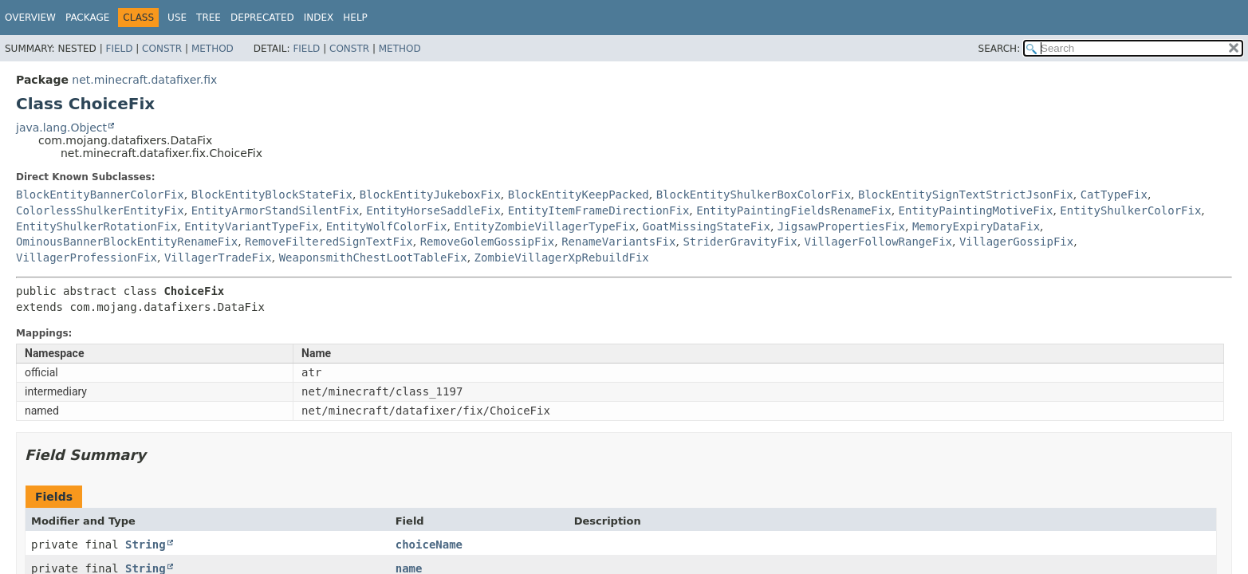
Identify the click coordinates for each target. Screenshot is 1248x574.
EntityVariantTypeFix (251, 226)
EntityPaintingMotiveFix (976, 210)
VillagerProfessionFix (86, 257)
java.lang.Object (61, 127)
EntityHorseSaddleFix (433, 210)
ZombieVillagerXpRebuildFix (561, 257)
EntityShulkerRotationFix (96, 226)
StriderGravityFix (740, 241)
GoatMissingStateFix (706, 226)
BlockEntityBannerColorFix (100, 194)
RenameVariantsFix (618, 241)
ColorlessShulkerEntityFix (100, 210)
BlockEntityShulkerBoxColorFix (753, 194)
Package (87, 17)
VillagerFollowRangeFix (878, 241)
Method (212, 48)
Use (177, 17)
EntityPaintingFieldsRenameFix (793, 210)
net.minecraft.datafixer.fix (144, 79)
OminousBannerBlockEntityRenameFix (127, 241)
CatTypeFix (1114, 194)
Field (118, 48)
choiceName (429, 544)
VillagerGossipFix (1016, 241)
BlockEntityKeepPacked (578, 194)
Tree (208, 17)
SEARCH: (999, 48)
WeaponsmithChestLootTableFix (373, 257)
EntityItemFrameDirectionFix (599, 210)
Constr (162, 48)
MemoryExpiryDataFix (976, 226)
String (145, 544)
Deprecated (262, 17)
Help (355, 17)
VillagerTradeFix (218, 257)
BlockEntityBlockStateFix (271, 194)
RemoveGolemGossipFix (487, 241)
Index (319, 17)
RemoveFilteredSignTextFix (329, 241)
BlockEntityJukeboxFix (430, 194)
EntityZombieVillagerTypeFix (545, 226)
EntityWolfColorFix (386, 226)
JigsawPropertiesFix (841, 226)
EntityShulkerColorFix (1130, 210)
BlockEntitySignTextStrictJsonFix (965, 194)
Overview (30, 17)
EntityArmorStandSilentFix (275, 210)
